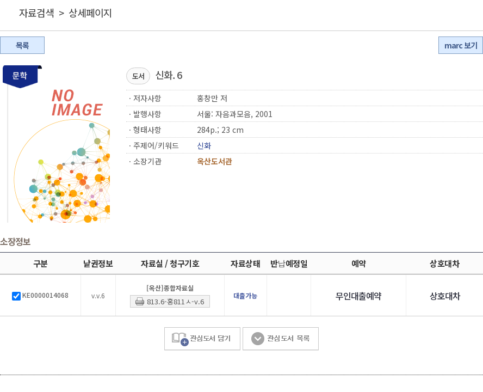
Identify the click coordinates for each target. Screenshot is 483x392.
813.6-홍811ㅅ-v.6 (175, 301)
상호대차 (445, 295)
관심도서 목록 (281, 339)
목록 (22, 45)
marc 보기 (460, 45)
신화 (204, 145)
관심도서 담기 (202, 339)
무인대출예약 (358, 295)
